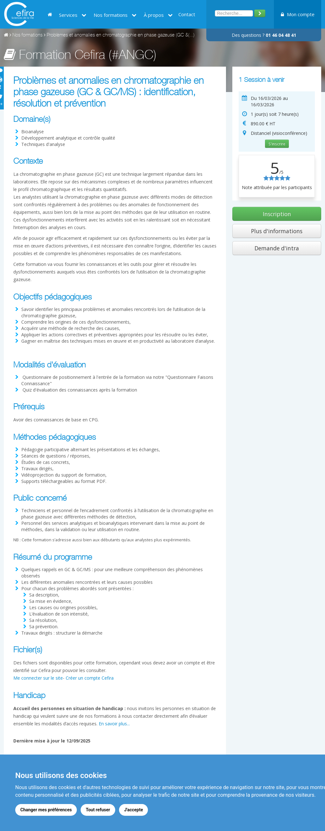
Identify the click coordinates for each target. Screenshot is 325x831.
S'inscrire (277, 143)
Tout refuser (98, 809)
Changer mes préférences (46, 809)
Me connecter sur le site (38, 678)
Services (72, 15)
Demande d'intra (277, 248)
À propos (158, 15)
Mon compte (298, 14)
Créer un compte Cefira (90, 678)
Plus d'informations (276, 231)
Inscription (277, 214)
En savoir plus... (114, 724)
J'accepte (133, 809)
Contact (186, 14)
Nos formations (115, 15)
